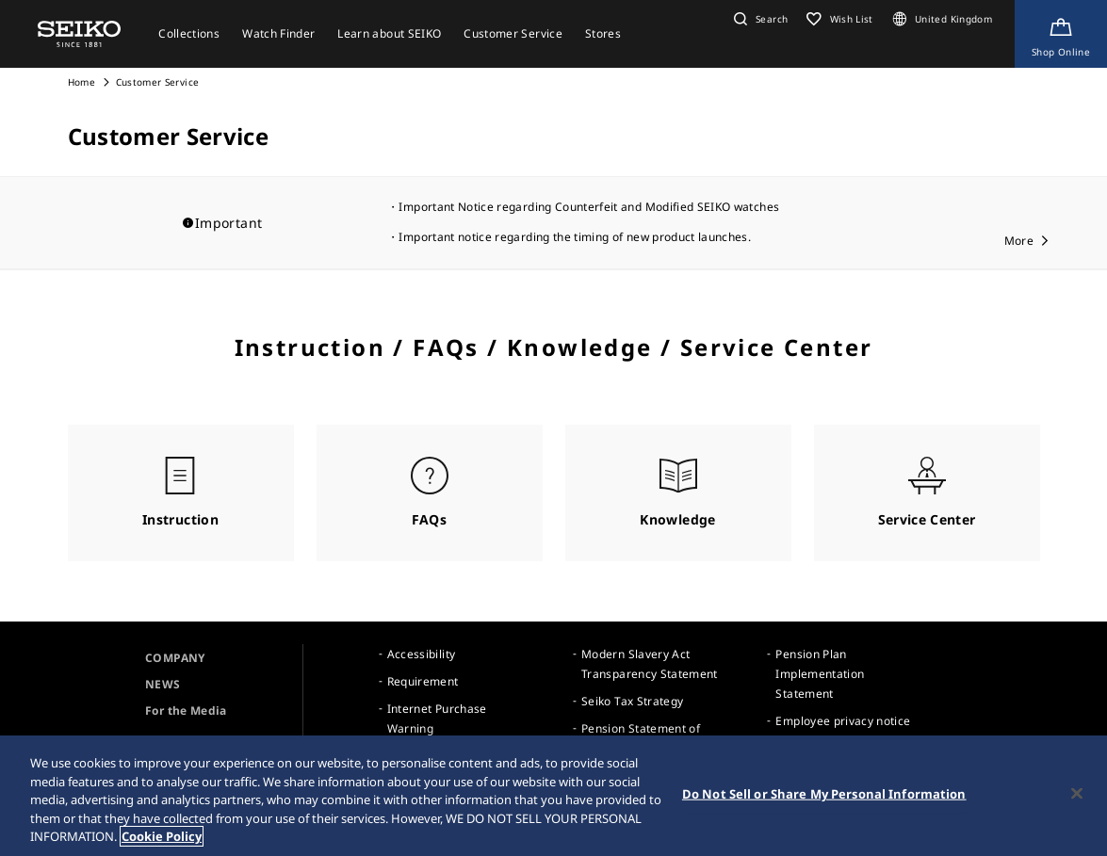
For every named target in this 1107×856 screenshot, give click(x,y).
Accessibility (421, 654)
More (1019, 241)
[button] (758, 19)
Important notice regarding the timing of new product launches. (575, 237)
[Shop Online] (1061, 34)
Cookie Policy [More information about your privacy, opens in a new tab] (162, 836)
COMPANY (174, 658)
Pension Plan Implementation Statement (819, 674)
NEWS (162, 684)
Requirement (423, 681)
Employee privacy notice (842, 721)
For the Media (186, 711)
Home (81, 82)
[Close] (1077, 794)
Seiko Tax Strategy (632, 701)
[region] (553, 795)
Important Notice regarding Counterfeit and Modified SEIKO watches (589, 207)
